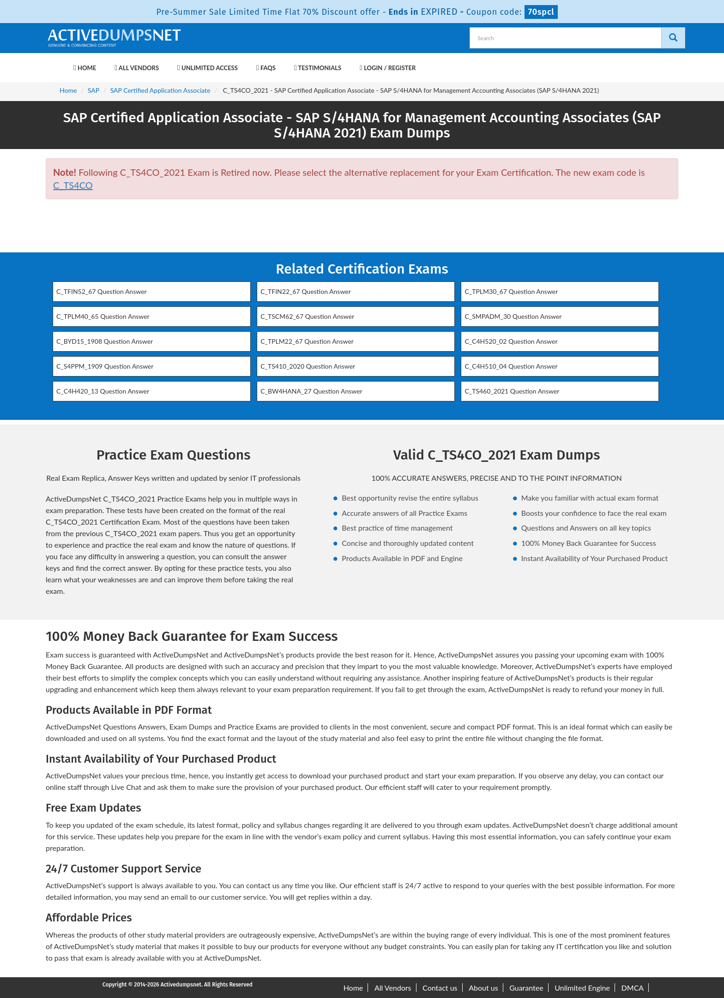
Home (84, 68)
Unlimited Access (207, 68)
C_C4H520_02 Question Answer (511, 341)
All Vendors (137, 68)
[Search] (673, 37)
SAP (93, 90)
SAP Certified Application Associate (160, 90)
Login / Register (388, 68)
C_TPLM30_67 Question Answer (511, 291)
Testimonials (317, 68)
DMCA (632, 987)
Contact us (439, 987)
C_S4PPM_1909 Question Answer (104, 366)
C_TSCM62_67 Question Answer (307, 316)
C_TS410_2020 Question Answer (307, 366)
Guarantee (526, 987)
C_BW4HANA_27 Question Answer (311, 391)
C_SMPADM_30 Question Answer (513, 316)
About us (483, 987)
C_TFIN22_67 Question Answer (305, 291)
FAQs (266, 68)
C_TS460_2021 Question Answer (512, 391)
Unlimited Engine (582, 987)
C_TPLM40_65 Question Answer (103, 316)
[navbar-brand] (57, 63)
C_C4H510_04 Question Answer (511, 366)
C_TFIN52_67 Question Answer (101, 291)
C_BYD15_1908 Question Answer (104, 341)
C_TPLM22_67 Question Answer (307, 341)
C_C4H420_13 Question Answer (102, 391)
